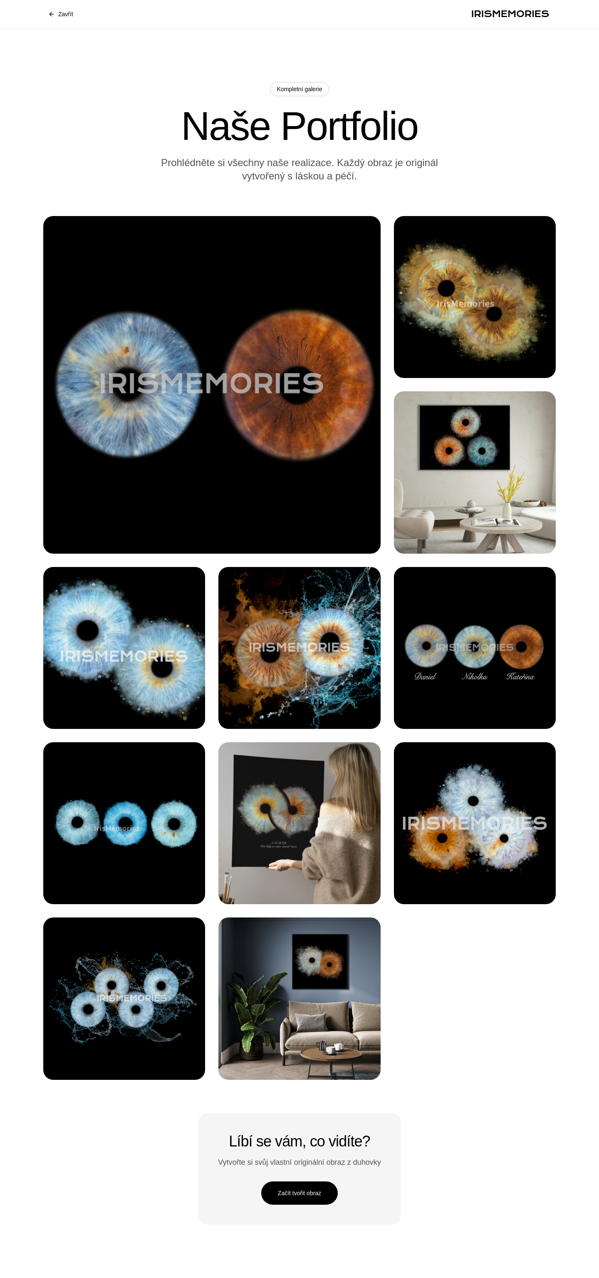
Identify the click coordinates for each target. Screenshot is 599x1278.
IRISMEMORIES (510, 14)
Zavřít (60, 14)
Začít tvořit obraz (299, 1193)
